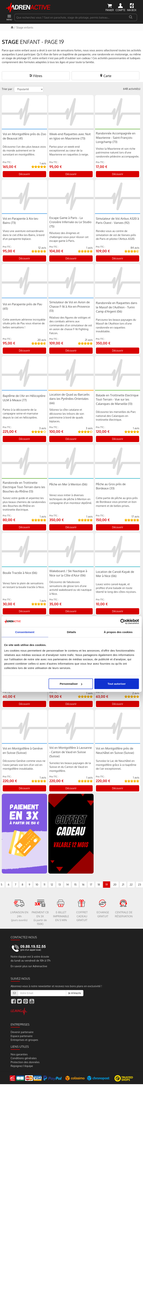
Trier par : (7, 89)
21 (123, 884)
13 (60, 884)
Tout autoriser (117, 683)
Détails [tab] (71, 631)
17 (91, 884)
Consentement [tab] (24, 631)
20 (114, 884)
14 (67, 884)
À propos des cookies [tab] (118, 631)
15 (75, 884)
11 (44, 884)
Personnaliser (71, 683)
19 (106, 884)
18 (99, 884)
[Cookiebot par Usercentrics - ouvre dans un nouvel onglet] (123, 621)
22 (131, 884)
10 (37, 884)
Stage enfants (24, 27)
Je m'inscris (74, 993)
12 (52, 884)
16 (83, 884)
